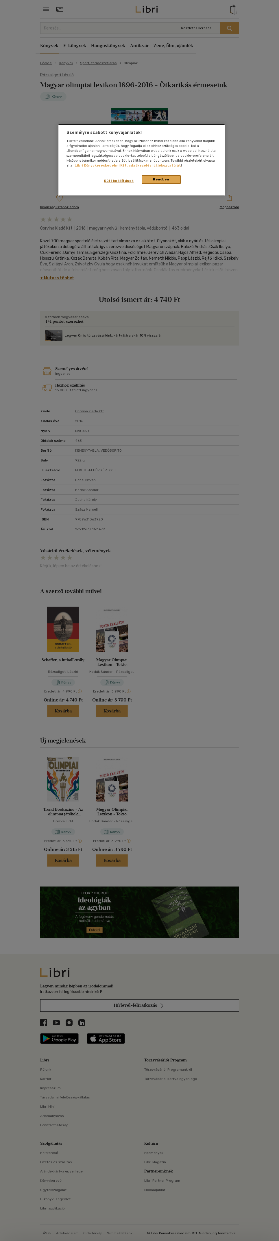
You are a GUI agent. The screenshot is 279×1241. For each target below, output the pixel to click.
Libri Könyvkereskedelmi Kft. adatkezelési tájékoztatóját (128, 165)
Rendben (161, 179)
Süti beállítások (119, 181)
